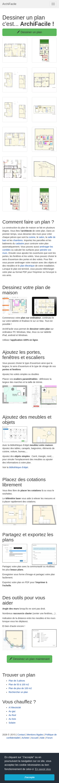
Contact (21, 734)
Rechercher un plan (18, 692)
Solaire (12, 722)
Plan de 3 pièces (17, 680)
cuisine (32, 237)
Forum (49, 738)
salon (41, 237)
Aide (42, 738)
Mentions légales (35, 734)
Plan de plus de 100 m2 (20, 688)
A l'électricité (15, 707)
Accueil (34, 738)
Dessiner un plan (29, 32)
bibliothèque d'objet (18, 467)
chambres (18, 240)
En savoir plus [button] (43, 769)
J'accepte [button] (29, 777)
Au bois (12, 719)
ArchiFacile (9, 4)
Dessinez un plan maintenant (29, 659)
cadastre (20, 243)
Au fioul (12, 715)
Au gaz (12, 711)
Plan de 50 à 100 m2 (19, 684)
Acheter (25, 738)
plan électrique (27, 265)
